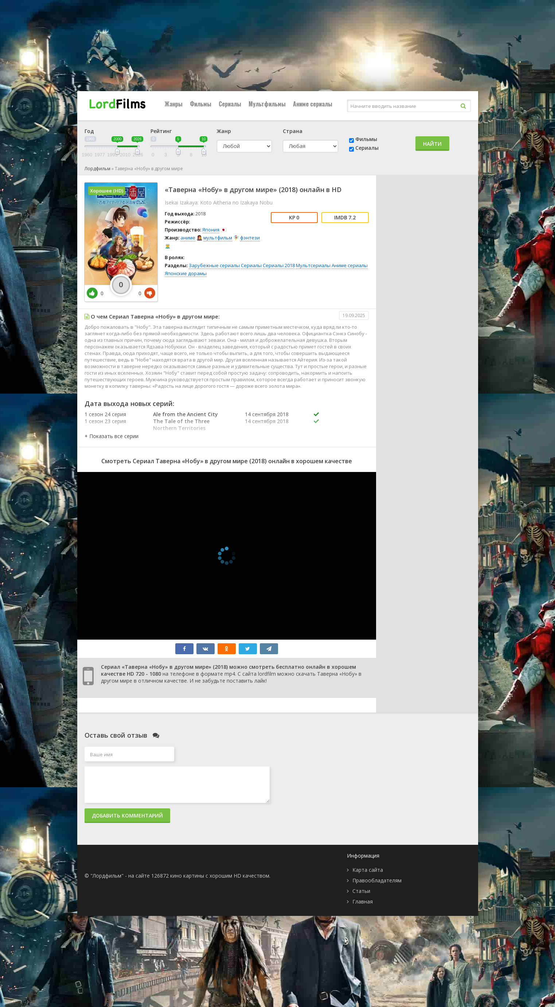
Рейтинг (161, 131)
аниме (187, 237)
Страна (292, 131)
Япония (210, 229)
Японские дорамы (186, 273)
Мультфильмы (267, 103)
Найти (432, 143)
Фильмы (200, 103)
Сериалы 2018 (279, 265)
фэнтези (250, 237)
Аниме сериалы (312, 103)
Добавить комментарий (127, 815)
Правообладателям (377, 880)
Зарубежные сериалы (214, 265)
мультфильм (217, 237)
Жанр (224, 131)
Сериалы (230, 103)
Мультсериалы (313, 265)
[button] (111, 436)
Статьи (361, 890)
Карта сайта (367, 869)
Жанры (174, 103)
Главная (362, 901)
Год (89, 131)
